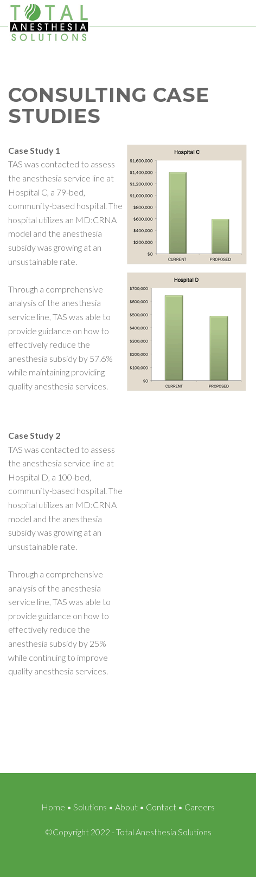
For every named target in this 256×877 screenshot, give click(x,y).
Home (53, 807)
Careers (199, 807)
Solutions (90, 807)
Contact (161, 807)
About (126, 807)
